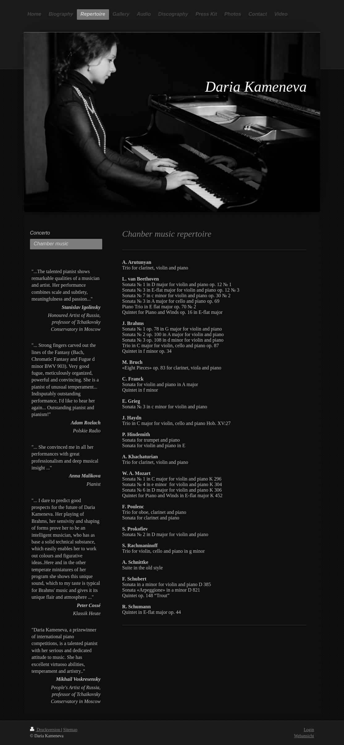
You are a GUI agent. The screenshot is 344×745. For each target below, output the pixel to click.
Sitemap (70, 729)
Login (309, 729)
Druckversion (45, 729)
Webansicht (304, 736)
